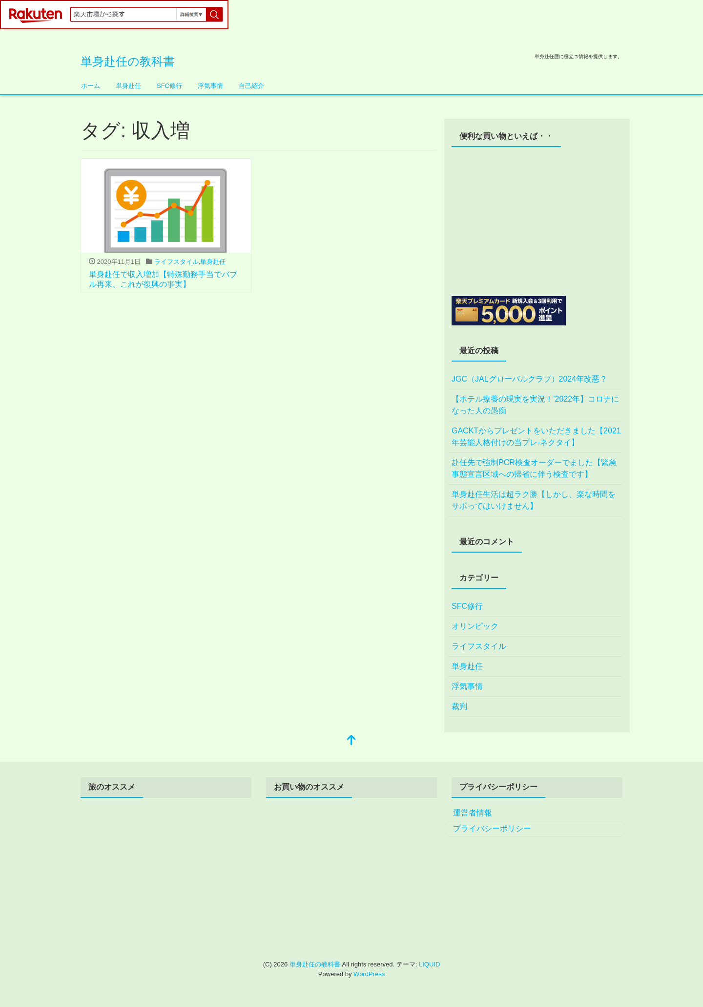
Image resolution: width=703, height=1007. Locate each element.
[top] (351, 741)
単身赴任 (128, 85)
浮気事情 (210, 85)
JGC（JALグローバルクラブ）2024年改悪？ (529, 379)
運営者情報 (472, 813)
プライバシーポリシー (492, 828)
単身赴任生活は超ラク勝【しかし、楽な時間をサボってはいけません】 (534, 500)
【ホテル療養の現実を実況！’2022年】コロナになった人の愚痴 (535, 405)
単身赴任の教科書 (128, 61)
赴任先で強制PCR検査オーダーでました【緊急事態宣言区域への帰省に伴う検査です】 (534, 468)
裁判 (459, 706)
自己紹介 (251, 85)
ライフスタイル (176, 261)
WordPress (369, 974)
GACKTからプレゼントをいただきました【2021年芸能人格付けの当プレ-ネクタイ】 (536, 437)
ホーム (90, 85)
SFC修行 (169, 85)
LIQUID (429, 964)
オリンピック (475, 626)
